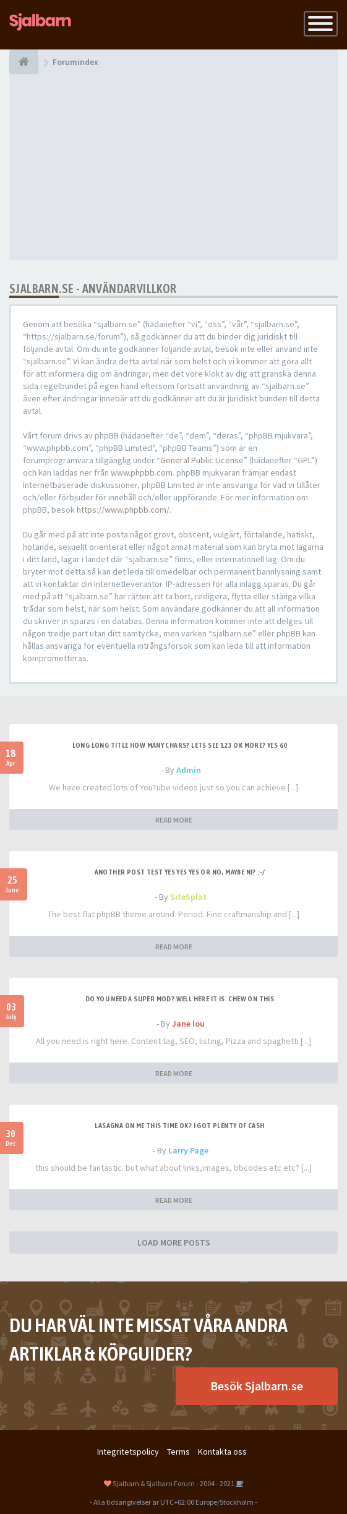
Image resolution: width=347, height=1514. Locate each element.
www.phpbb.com (142, 472)
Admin (188, 770)
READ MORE (173, 819)
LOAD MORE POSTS (173, 1242)
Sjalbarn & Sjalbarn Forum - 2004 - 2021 (173, 1483)
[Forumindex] (23, 61)
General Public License (202, 460)
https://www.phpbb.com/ (123, 509)
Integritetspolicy (128, 1451)
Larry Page (188, 1150)
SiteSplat (188, 896)
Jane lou (188, 1023)
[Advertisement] (173, 167)
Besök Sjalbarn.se (256, 1385)
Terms (178, 1451)
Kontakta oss (222, 1451)
